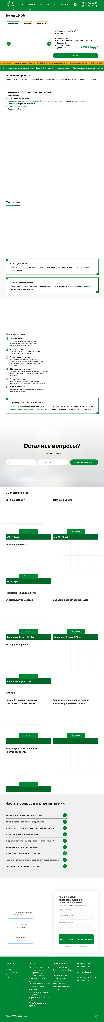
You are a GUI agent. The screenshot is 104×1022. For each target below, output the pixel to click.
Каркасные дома (60, 967)
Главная (8, 10)
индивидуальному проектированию (26, 409)
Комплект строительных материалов (23, 101)
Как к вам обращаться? (66, 909)
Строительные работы (17, 106)
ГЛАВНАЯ (10, 964)
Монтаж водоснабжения (39, 984)
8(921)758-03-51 (89, 3)
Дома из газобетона (61, 986)
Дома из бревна (59, 984)
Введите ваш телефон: (66, 922)
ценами (85, 286)
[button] (75, 55)
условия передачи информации (80, 946)
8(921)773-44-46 (89, 6)
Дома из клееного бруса (63, 970)
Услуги (8, 969)
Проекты (16, 10)
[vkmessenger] (96, 1016)
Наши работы (11, 972)
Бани (23, 10)
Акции (8, 975)
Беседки (56, 989)
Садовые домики (60, 975)
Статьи (9, 978)
